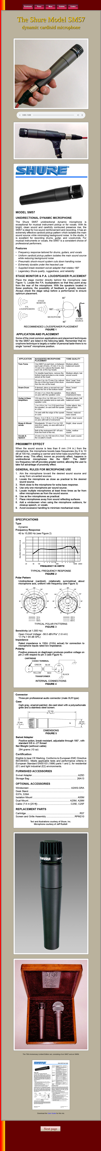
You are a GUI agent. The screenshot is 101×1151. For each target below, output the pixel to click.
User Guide (52, 1113)
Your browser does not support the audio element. (51, 115)
